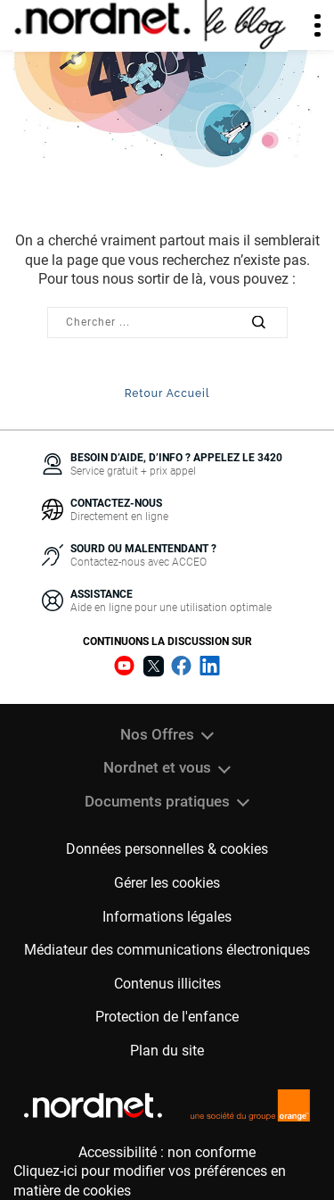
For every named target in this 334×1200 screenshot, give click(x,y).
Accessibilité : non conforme (167, 1152)
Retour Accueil (167, 393)
